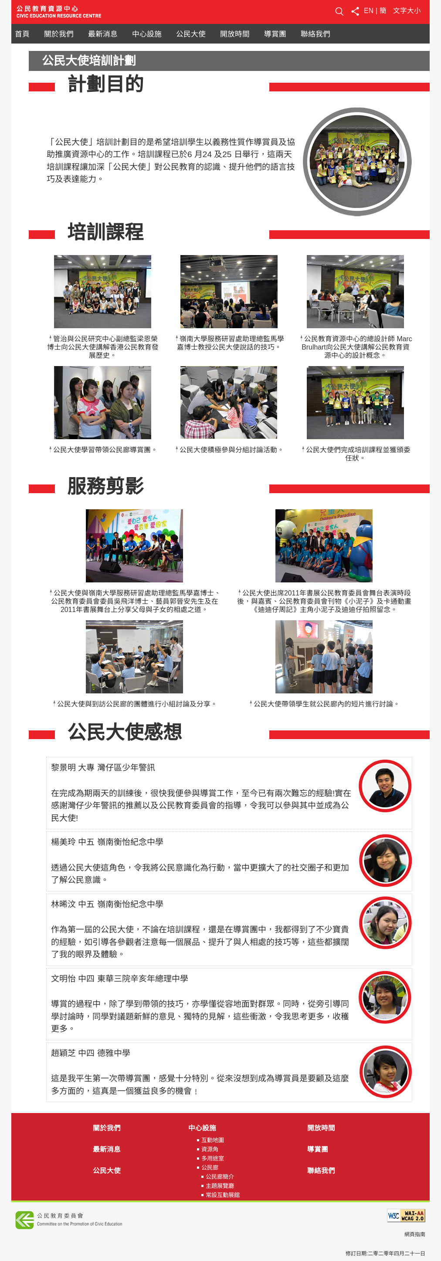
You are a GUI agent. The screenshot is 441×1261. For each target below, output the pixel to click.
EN (368, 10)
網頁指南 (414, 1234)
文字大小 (407, 10)
